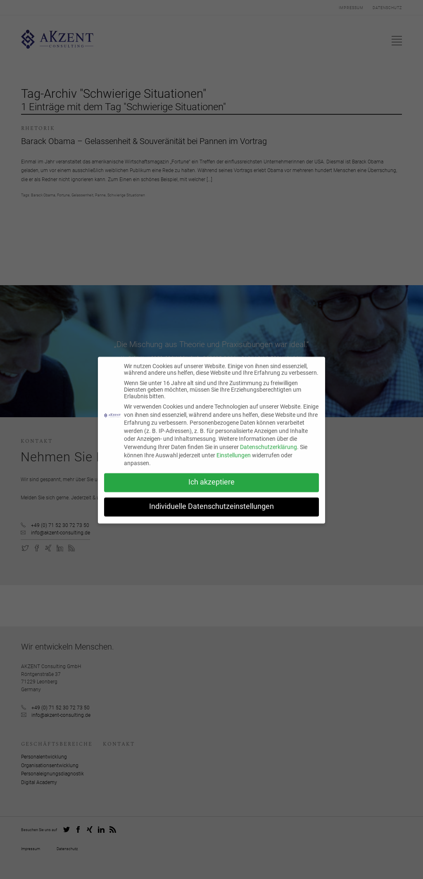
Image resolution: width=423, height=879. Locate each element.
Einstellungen (233, 459)
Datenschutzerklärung (268, 451)
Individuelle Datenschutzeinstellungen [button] (211, 511)
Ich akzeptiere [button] (211, 486)
